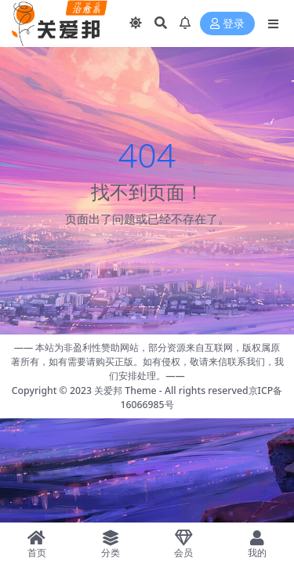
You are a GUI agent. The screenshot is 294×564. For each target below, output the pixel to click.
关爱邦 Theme (125, 390)
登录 (227, 24)
